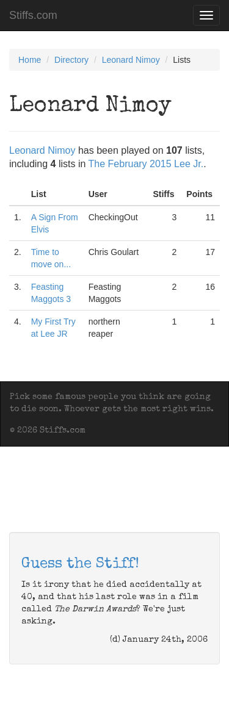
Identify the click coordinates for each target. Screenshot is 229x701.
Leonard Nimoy (131, 60)
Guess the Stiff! (80, 564)
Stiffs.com (33, 15)
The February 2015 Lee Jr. (146, 164)
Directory (71, 60)
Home (29, 60)
